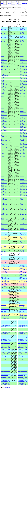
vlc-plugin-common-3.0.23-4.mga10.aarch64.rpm (22, 322)
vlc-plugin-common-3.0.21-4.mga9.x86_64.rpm (22, 353)
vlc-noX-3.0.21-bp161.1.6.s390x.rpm (22, 284)
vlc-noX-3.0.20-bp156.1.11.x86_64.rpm (23, 309)
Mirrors (23, 3)
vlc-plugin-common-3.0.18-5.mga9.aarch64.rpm (22, 375)
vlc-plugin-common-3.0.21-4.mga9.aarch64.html (5, 350)
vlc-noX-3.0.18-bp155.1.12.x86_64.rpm (23, 318)
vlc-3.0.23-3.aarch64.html (3, 29)
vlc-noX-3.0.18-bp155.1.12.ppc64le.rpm (23, 315)
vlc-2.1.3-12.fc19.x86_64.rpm (23, 57)
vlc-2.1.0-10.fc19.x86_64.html (4, 75)
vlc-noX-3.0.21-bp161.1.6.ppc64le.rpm (23, 281)
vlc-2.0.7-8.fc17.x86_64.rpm (23, 96)
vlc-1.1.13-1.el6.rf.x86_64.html (4, 140)
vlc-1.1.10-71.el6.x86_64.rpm (23, 173)
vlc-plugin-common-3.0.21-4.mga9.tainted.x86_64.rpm (22, 359)
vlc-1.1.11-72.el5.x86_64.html (4, 162)
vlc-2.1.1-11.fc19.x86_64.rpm (23, 66)
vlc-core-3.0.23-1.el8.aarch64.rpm (23, 234)
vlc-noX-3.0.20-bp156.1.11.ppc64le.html (5, 306)
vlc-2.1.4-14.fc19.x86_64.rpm (23, 47)
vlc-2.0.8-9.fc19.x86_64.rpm (23, 84)
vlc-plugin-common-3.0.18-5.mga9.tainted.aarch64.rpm (22, 381)
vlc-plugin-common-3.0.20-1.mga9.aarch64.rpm (22, 362)
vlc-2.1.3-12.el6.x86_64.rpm (23, 60)
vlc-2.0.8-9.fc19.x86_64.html (4, 84)
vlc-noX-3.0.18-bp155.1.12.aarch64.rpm (23, 312)
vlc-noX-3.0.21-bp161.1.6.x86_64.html (4, 287)
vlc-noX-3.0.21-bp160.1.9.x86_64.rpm (23, 299)
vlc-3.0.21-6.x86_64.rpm (22, 41)
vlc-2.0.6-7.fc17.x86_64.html (4, 105)
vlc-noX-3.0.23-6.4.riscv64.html (3, 254)
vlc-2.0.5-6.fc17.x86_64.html (4, 115)
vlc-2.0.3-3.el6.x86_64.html (4, 127)
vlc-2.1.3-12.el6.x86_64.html (4, 60)
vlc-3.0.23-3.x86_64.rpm (22, 33)
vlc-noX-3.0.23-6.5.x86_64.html (3, 251)
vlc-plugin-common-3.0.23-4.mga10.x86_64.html (5, 329)
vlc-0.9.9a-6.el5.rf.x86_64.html (4, 224)
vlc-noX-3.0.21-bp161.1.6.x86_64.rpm (23, 287)
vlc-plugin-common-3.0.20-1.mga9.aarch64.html (5, 362)
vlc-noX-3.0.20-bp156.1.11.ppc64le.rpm (23, 306)
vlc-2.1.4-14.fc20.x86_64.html (4, 44)
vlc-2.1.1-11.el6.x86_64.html (4, 69)
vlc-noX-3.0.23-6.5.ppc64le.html (3, 247)
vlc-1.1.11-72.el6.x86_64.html (4, 156)
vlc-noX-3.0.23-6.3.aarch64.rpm (22, 258)
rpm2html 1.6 (7, 387)
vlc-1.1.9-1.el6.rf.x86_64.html (4, 199)
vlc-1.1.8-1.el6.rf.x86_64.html (4, 204)
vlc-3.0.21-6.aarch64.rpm (22, 37)
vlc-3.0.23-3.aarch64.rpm (22, 29)
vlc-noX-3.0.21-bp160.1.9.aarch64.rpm (23, 290)
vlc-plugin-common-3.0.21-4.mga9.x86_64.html (5, 353)
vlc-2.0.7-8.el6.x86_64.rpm (23, 99)
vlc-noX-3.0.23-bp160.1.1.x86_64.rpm (23, 275)
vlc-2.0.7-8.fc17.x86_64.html (4, 96)
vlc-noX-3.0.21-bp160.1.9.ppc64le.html (5, 293)
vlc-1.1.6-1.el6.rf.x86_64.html (4, 209)
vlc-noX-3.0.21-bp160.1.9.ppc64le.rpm (23, 293)
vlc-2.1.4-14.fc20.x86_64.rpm (23, 44)
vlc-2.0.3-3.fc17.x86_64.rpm (23, 124)
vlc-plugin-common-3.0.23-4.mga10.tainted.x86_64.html (6, 344)
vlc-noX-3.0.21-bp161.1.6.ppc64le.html (5, 281)
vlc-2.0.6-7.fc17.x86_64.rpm (23, 105)
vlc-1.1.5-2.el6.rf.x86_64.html (4, 214)
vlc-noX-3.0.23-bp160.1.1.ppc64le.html (5, 269)
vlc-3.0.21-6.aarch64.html (3, 37)
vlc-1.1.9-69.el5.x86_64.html (4, 192)
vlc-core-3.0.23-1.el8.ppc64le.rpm (23, 238)
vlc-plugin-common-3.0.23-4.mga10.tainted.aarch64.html (6, 336)
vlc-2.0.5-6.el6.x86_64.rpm (23, 118)
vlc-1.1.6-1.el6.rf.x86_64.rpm (23, 209)
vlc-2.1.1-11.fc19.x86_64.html (4, 66)
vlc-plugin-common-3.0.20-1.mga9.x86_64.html (5, 365)
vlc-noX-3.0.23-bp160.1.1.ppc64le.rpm (23, 269)
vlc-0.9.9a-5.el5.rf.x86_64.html (4, 229)
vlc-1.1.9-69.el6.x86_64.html (4, 186)
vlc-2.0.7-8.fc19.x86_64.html (4, 93)
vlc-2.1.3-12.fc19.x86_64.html (4, 57)
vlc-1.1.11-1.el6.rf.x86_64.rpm (23, 169)
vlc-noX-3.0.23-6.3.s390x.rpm (21, 262)
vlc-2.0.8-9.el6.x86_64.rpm (23, 87)
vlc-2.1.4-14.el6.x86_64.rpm (23, 50)
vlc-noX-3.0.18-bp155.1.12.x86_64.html (5, 318)
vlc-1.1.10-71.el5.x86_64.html (4, 180)
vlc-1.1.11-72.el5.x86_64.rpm (23, 162)
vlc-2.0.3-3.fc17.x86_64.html (4, 124)
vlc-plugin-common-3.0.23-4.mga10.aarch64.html (5, 322)
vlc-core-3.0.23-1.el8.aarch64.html (4, 234)
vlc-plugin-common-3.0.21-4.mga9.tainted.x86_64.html (5, 359)
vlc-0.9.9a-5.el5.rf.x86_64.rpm (23, 229)
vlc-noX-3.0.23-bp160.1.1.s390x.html (4, 272)
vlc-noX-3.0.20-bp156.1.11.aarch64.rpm (23, 302)
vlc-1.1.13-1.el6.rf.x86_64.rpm (23, 140)
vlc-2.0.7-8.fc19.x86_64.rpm (23, 93)
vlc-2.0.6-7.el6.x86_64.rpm (23, 108)
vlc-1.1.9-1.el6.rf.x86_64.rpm (23, 199)
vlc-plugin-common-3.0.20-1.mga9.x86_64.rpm (22, 365)
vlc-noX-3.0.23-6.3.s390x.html (3, 262)
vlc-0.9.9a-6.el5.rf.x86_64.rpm (23, 224)
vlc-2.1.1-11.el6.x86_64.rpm (23, 69)
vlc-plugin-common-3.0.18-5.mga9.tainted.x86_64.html (5, 384)
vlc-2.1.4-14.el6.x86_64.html (4, 50)
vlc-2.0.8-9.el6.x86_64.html (4, 87)
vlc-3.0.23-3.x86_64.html (3, 33)
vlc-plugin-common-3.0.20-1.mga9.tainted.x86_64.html (5, 372)
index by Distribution (9, 3)
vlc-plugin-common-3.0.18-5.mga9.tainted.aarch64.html (5, 381)
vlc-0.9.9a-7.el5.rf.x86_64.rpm (23, 219)
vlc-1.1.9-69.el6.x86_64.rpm (23, 186)
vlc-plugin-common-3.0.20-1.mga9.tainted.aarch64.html (5, 368)
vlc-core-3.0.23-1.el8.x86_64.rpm (23, 242)
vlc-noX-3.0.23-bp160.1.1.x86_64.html (4, 275)
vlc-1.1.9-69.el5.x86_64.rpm (23, 192)
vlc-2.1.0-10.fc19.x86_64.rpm (23, 75)
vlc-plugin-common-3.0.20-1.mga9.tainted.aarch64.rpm (22, 368)
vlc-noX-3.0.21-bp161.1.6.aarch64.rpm (23, 278)
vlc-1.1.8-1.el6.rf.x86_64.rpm (23, 204)
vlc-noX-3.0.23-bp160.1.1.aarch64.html (5, 266)
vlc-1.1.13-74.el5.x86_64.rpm (23, 133)
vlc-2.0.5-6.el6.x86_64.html (4, 118)
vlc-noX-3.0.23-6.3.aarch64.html (3, 258)
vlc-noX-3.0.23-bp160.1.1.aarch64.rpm (23, 266)
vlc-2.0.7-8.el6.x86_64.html (4, 99)
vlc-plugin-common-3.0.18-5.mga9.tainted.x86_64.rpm (22, 384)
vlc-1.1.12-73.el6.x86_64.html (4, 144)
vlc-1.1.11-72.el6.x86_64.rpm (23, 156)
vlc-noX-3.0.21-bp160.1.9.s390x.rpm (22, 296)
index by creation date (16, 3)
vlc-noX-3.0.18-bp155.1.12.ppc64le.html (5, 315)
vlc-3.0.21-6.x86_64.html (3, 41)
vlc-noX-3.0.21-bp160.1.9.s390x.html (4, 296)
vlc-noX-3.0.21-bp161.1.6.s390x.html (4, 284)
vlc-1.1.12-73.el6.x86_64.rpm (23, 144)
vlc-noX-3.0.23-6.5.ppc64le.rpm (22, 247)
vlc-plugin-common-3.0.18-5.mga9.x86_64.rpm (22, 378)
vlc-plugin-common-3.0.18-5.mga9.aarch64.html (5, 375)
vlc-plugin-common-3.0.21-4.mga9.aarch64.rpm (22, 350)
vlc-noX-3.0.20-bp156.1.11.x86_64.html (5, 309)
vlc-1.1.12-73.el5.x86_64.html (4, 150)
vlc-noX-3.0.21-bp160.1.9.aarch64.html (5, 290)
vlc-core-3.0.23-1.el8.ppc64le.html (4, 238)
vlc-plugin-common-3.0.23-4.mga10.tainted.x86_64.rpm (22, 344)
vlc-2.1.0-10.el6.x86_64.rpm (23, 78)
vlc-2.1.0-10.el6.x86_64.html (4, 78)
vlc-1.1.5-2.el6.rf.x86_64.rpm (23, 214)
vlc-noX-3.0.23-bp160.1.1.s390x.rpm (22, 272)
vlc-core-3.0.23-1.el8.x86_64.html (4, 242)
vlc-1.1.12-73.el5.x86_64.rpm (23, 150)
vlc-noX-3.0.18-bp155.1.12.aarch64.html (5, 312)
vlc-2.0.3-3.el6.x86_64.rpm (23, 127)
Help (26, 3)
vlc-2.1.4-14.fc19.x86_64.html (4, 47)
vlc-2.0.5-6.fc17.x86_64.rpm (23, 115)
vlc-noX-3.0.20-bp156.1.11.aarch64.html (5, 302)
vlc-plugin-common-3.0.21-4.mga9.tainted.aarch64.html (5, 356)
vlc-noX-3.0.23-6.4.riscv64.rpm (21, 254)
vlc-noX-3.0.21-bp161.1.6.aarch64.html (5, 278)
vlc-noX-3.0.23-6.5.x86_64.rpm (21, 251)
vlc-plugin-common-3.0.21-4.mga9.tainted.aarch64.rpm (22, 356)
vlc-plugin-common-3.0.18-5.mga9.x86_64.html (5, 378)
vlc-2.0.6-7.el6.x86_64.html (4, 108)
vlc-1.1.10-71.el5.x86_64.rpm (23, 180)
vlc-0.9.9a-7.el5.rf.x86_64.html (4, 219)
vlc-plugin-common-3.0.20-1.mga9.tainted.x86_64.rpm (22, 372)
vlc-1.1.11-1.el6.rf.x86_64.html (4, 169)
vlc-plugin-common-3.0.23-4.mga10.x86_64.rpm (22, 329)
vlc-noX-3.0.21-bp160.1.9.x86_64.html (4, 299)
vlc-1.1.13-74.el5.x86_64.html (4, 133)
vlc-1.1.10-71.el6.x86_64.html (4, 173)
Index (2, 3)
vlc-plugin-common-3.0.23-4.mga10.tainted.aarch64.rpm (23, 336)
